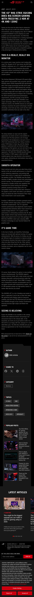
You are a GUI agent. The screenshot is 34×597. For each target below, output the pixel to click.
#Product (20, 414)
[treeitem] (14, 514)
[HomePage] (2, 544)
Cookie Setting (17, 588)
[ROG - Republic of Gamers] (17, 2)
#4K (16, 401)
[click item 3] (18, 536)
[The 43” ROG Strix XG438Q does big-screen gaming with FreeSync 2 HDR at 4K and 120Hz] (19, 547)
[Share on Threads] (23, 371)
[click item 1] (15, 536)
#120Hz (8, 401)
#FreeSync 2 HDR (11, 410)
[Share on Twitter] (11, 371)
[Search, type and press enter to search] (31, 2)
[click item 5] (21, 536)
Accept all (25, 593)
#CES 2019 (9, 414)
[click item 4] (19, 536)
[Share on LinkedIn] (17, 371)
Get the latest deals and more (10, 553)
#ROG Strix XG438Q (12, 405)
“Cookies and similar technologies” (18, 584)
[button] (2, 2)
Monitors (8, 386)
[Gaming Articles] (12, 544)
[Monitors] (22, 544)
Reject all (9, 593)
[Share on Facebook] (5, 371)
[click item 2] (16, 536)
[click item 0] (13, 536)
